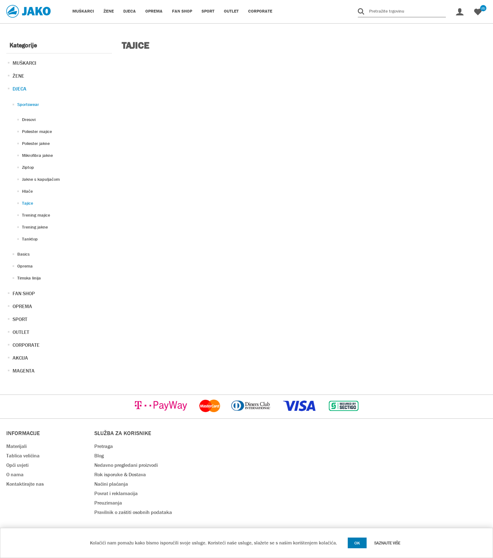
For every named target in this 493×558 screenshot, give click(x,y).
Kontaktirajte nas (25, 484)
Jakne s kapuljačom (41, 179)
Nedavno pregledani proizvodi (126, 465)
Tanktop (30, 239)
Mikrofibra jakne (37, 155)
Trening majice (36, 215)
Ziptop (28, 167)
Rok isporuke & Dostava (120, 474)
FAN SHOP (24, 293)
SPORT (20, 319)
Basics (23, 254)
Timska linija (29, 278)
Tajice (27, 203)
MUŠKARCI (24, 63)
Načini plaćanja (111, 484)
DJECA (19, 89)
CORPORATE (26, 345)
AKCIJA (20, 358)
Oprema (25, 266)
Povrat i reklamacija (116, 493)
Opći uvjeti (17, 465)
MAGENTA (24, 370)
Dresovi (29, 119)
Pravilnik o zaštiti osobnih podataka (133, 512)
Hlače (27, 191)
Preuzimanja (108, 503)
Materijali (16, 446)
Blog (99, 455)
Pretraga (103, 446)
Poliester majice (37, 131)
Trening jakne (35, 227)
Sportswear (28, 104)
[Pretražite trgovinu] (402, 11)
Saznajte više (387, 543)
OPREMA (22, 306)
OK (357, 543)
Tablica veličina (23, 455)
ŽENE (18, 76)
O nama (15, 474)
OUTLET (21, 332)
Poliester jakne (36, 143)
